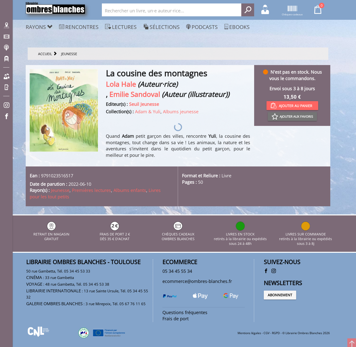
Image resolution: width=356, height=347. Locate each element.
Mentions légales (249, 333)
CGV (266, 333)
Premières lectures (91, 190)
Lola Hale (121, 84)
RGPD (276, 333)
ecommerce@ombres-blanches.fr (197, 281)
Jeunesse (60, 190)
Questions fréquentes (184, 312)
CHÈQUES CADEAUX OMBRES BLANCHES (178, 234)
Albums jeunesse (181, 112)
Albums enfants (129, 190)
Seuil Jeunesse (144, 104)
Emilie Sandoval (134, 94)
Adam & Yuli (147, 112)
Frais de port (175, 319)
